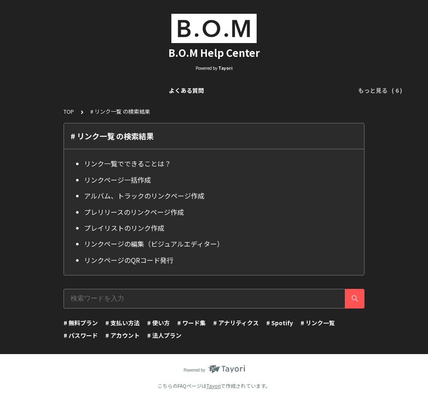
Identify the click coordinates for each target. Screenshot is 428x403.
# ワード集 (191, 323)
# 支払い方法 (122, 323)
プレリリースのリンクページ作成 (134, 212)
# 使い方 (158, 323)
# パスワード (81, 335)
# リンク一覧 (318, 323)
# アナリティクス (236, 323)
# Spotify (279, 323)
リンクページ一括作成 (117, 180)
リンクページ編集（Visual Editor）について (204, 90)
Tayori (213, 385)
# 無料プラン (81, 323)
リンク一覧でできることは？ (127, 163)
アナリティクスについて (307, 90)
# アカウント (122, 335)
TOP (69, 111)
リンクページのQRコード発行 (128, 260)
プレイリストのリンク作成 (124, 228)
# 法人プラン (164, 335)
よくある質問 (51, 90)
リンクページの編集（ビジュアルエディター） (154, 244)
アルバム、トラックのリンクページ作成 (144, 196)
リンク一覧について (106, 90)
